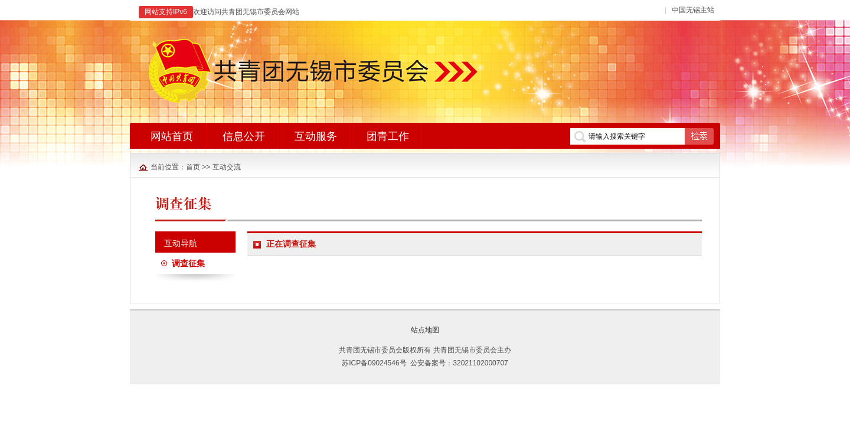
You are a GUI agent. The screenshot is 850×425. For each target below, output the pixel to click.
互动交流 (226, 167)
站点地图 (425, 330)
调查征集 (188, 263)
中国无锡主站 (693, 10)
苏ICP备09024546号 (374, 363)
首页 (193, 167)
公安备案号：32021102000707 (459, 363)
